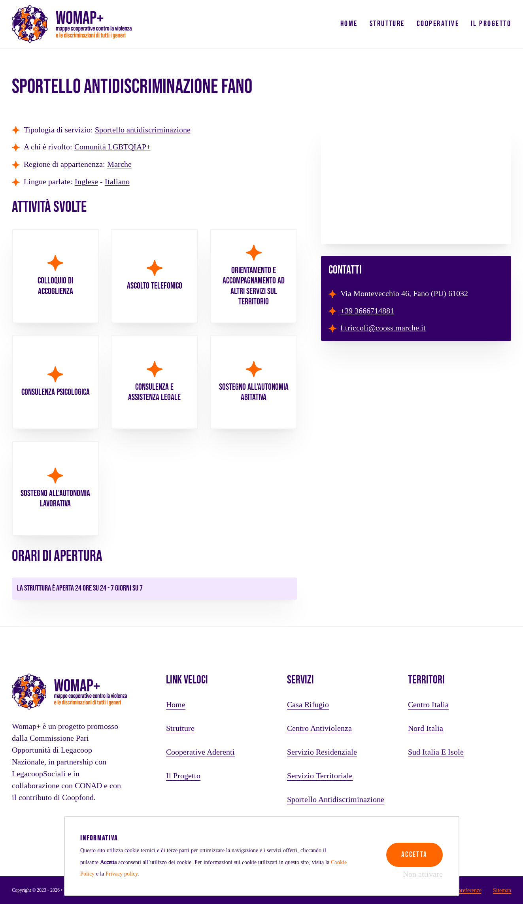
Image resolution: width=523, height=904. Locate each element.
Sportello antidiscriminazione (143, 130)
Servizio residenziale (322, 752)
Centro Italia (428, 704)
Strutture (387, 23)
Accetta (413, 851)
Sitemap (502, 890)
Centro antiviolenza (319, 728)
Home (349, 23)
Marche (119, 164)
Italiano (117, 181)
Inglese (86, 181)
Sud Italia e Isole (436, 752)
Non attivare (423, 874)
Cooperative (438, 23)
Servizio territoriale (320, 776)
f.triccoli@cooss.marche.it (383, 328)
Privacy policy (122, 873)
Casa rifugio (308, 704)
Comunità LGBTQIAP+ (112, 147)
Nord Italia (425, 728)
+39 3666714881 (367, 311)
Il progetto (491, 23)
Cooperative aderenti (200, 752)
